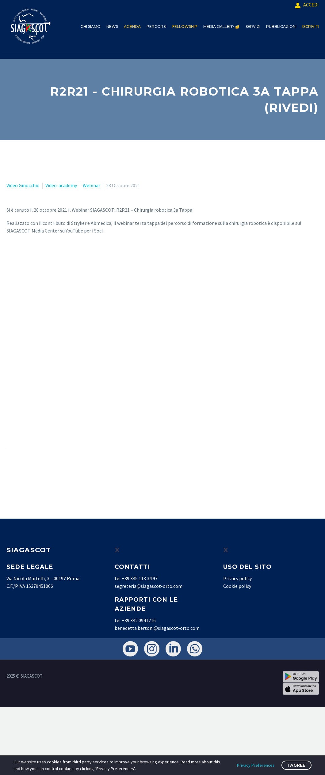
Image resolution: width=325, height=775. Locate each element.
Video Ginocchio (23, 185)
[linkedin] (173, 648)
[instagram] (151, 648)
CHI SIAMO (91, 26)
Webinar (91, 185)
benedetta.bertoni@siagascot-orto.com (157, 628)
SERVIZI (253, 26)
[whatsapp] (194, 648)
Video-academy (61, 185)
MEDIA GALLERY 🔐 (221, 26)
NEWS (112, 26)
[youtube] (130, 648)
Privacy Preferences (256, 765)
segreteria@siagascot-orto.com (148, 586)
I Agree (296, 765)
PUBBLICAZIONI (281, 26)
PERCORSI (156, 26)
